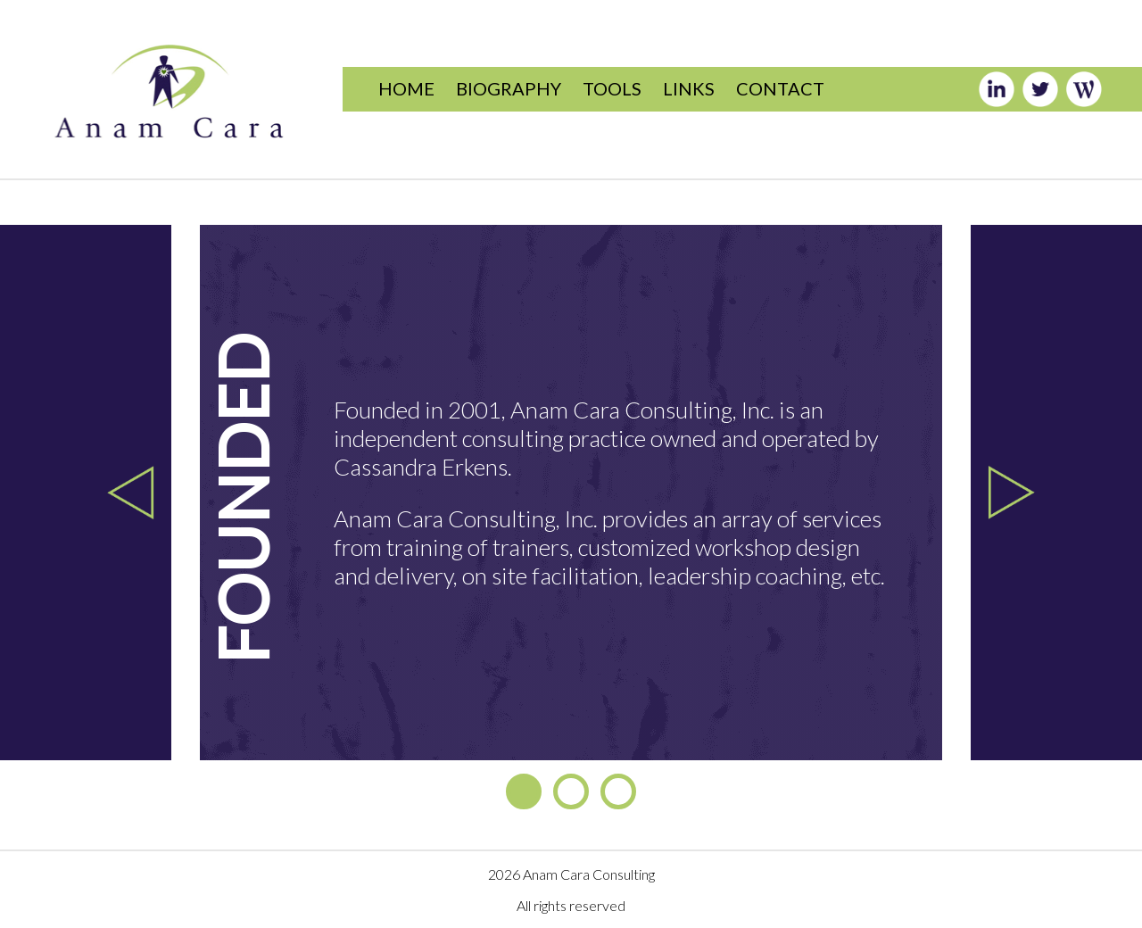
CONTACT (780, 88)
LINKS (689, 88)
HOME (406, 88)
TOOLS (612, 88)
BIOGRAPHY (508, 88)
